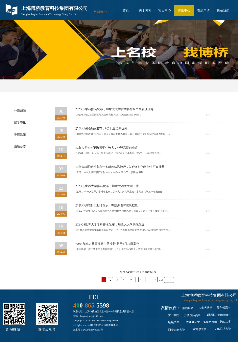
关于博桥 (145, 10)
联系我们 (223, 10)
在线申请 (203, 10)
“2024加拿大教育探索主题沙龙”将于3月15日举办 (107, 243)
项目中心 (164, 10)
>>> (131, 279)
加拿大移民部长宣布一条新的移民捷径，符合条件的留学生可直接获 (120, 166)
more (208, 114)
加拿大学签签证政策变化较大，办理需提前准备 (106, 147)
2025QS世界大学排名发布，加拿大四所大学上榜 (107, 186)
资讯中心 (184, 10)
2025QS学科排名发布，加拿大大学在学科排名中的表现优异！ (115, 109)
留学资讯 (20, 122)
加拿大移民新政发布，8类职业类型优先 (101, 128)
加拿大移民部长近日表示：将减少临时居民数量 (106, 205)
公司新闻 (20, 110)
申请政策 (20, 134)
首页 (126, 10)
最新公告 (20, 146)
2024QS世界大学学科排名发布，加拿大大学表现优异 (110, 224)
